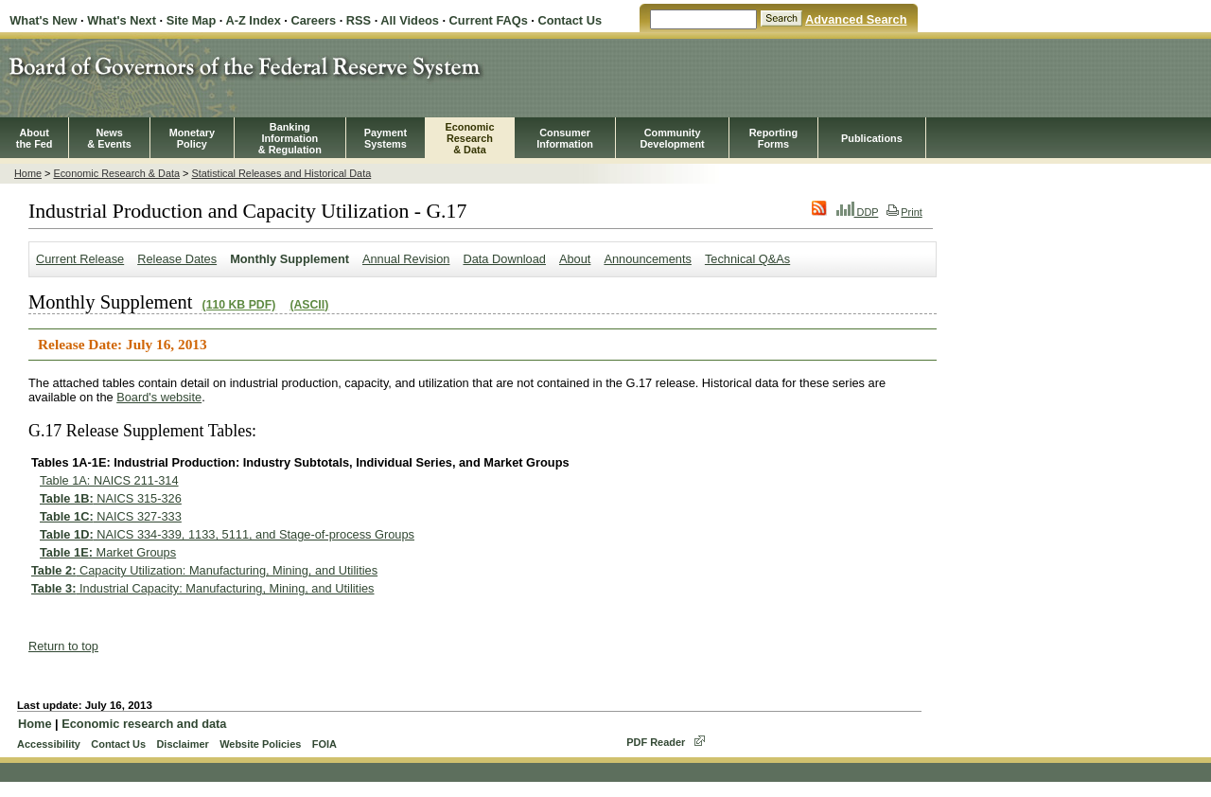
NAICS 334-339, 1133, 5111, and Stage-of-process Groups (227, 534)
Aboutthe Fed (34, 138)
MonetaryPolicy (192, 138)
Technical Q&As (747, 259)
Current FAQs (488, 20)
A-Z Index (252, 20)
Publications (872, 138)
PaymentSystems (385, 138)
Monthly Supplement (289, 259)
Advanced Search (855, 19)
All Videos (409, 20)
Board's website (159, 397)
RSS (358, 20)
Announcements (647, 259)
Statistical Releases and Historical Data (281, 173)
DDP (857, 212)
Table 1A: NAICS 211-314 (109, 480)
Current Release (80, 259)
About (574, 259)
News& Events (109, 138)
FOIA (324, 744)
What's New (43, 20)
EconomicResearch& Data (469, 138)
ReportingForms (773, 138)
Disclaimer (182, 744)
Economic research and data (143, 724)
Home (28, 173)
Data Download (504, 259)
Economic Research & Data (116, 173)
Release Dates (177, 259)
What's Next (121, 20)
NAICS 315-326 (111, 498)
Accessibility (48, 744)
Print (903, 212)
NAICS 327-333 (111, 516)
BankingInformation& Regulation (290, 138)
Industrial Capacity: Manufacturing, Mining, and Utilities (203, 588)
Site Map (192, 20)
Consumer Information (564, 138)
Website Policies (260, 744)
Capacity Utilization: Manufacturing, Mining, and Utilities (204, 570)
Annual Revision (405, 259)
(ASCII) (309, 304)
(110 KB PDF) (239, 304)
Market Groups (108, 552)
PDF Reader (655, 742)
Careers (313, 20)
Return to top (63, 646)
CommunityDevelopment (672, 138)
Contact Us (569, 20)
